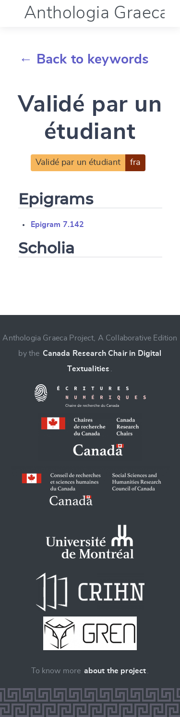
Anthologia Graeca (96, 13)
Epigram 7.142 (57, 224)
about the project (115, 671)
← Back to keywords (84, 59)
